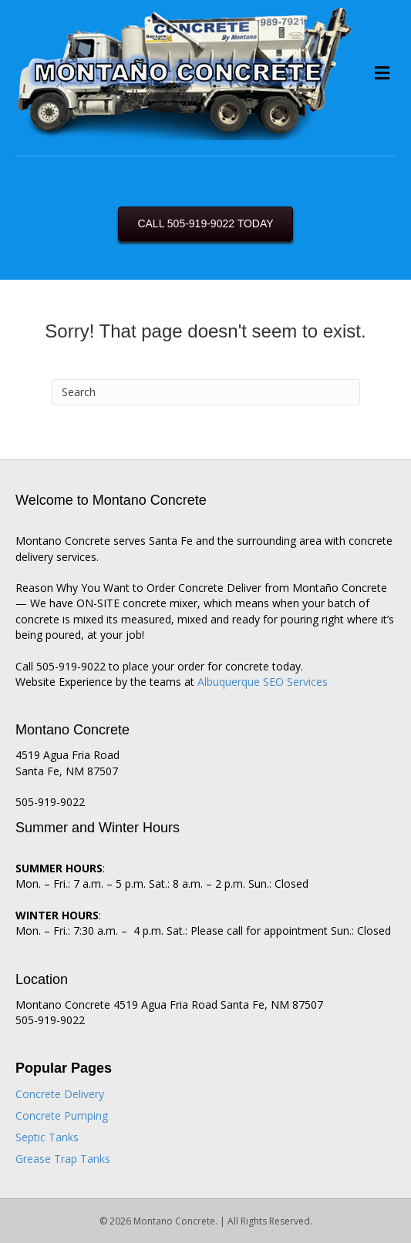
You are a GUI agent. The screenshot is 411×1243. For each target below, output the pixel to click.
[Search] (206, 392)
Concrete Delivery (59, 1094)
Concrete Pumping (61, 1115)
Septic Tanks (47, 1137)
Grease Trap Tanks (62, 1158)
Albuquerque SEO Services (262, 681)
